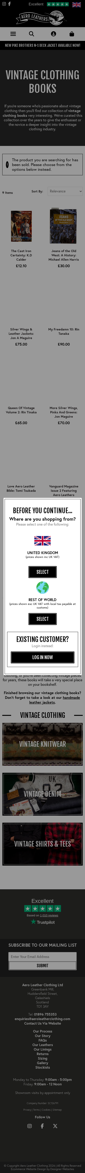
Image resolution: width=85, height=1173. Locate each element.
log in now (42, 657)
